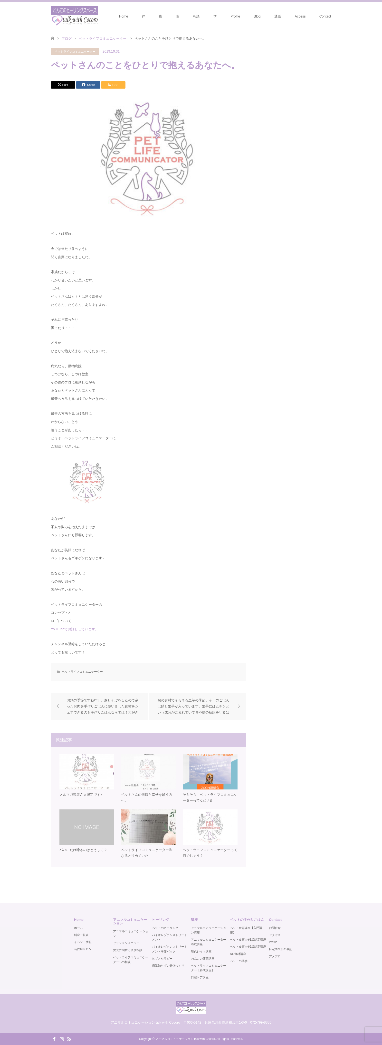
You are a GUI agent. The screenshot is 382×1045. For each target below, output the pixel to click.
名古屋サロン (83, 949)
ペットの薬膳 (239, 961)
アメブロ (275, 956)
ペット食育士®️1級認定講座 (248, 939)
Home (123, 16)
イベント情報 (83, 942)
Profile (235, 16)
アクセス (275, 935)
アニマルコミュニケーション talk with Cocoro (185, 1039)
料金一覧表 (81, 935)
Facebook (54, 1039)
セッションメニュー (126, 943)
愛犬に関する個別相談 (127, 950)
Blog (257, 16)
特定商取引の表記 (280, 949)
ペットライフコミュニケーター (75, 51)
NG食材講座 (238, 954)
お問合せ (275, 928)
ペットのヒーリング (165, 928)
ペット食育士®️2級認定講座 (248, 947)
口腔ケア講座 (200, 977)
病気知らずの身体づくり (168, 965)
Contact (325, 16)
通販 (277, 16)
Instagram (62, 1039)
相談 (196, 16)
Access (300, 16)
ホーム (78, 928)
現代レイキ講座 (201, 951)
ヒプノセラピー (162, 958)
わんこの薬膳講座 (202, 958)
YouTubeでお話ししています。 (74, 629)
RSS (69, 1039)
